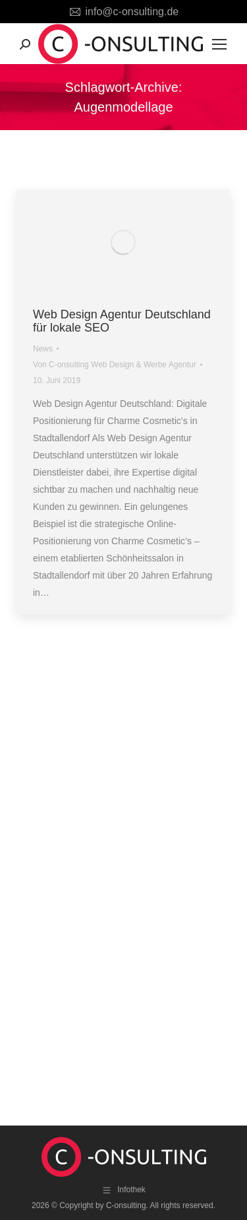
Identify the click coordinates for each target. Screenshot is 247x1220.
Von (114, 364)
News (43, 348)
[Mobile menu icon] (219, 44)
